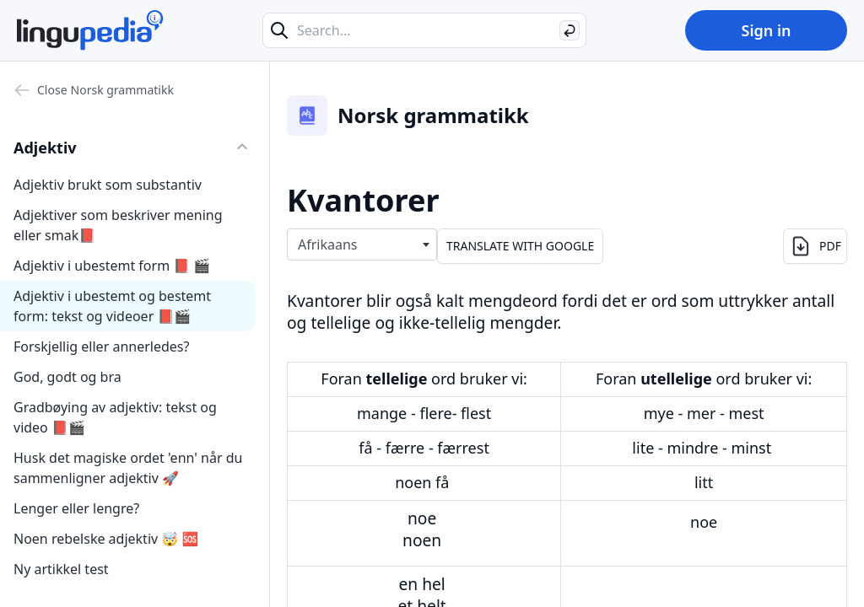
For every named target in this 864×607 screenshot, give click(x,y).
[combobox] (362, 244)
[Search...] (424, 30)
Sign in (766, 30)
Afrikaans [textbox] (328, 244)
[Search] (569, 30)
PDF (815, 246)
